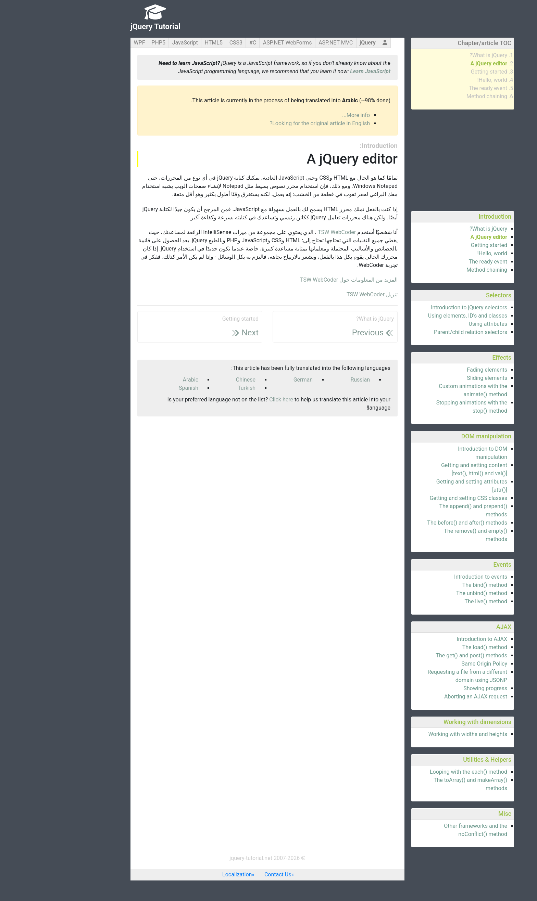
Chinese (192, 379)
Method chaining (433, 96)
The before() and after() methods (413, 522)
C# (199, 42)
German (249, 379)
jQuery (314, 42)
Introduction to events (426, 577)
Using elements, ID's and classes (413, 315)
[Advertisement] (409, 159)
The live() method (432, 601)
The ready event (434, 88)
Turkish (193, 388)
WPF (85, 42)
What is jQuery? (434, 55)
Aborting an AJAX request (421, 696)
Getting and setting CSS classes (414, 498)
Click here (227, 399)
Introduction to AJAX (428, 639)
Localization (183, 874)
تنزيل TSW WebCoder (318, 294)
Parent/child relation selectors (416, 332)
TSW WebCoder (283, 232)
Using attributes (434, 324)
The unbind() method (427, 593)
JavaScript (131, 42)
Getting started (435, 71)
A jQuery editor (434, 63)
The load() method (431, 647)
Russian (306, 379)
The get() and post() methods (417, 655)
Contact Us (224, 874)
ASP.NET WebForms (233, 42)
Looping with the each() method (414, 772)
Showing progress (431, 688)
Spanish (135, 388)
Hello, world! (438, 80)
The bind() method (431, 585)
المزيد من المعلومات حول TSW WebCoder (295, 279)
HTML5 (160, 42)
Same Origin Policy (430, 663)
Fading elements (433, 369)
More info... (302, 115)
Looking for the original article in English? (266, 123)
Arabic (137, 379)
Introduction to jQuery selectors (415, 307)
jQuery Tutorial (102, 26)
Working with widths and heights (414, 734)
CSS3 (182, 42)
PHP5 (105, 42)
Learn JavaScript (316, 71)
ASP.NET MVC (282, 42)
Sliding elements (433, 378)
